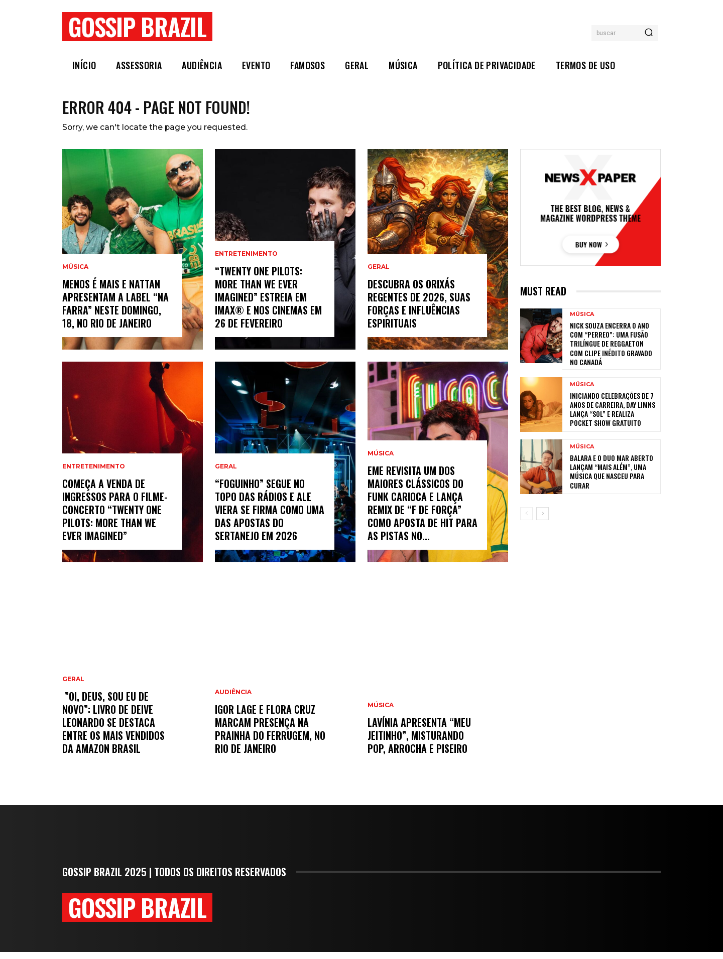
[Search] (648, 33)
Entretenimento (93, 473)
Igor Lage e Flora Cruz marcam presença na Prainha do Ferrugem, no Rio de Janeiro (270, 736)
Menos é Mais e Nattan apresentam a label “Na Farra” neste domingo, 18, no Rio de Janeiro (115, 310)
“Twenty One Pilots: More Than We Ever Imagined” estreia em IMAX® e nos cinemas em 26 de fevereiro (268, 304)
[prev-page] (526, 520)
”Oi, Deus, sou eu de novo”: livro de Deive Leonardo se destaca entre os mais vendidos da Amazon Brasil (113, 729)
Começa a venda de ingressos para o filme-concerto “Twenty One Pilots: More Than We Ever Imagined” (115, 516)
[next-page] (542, 520)
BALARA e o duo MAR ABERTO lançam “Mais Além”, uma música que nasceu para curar (611, 478)
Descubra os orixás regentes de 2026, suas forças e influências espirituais (419, 310)
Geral (73, 686)
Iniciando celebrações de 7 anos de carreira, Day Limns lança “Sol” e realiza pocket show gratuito (612, 416)
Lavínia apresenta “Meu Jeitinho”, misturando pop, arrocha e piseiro (419, 742)
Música (75, 274)
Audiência (233, 699)
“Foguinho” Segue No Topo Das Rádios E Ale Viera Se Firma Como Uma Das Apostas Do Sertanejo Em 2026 (269, 516)
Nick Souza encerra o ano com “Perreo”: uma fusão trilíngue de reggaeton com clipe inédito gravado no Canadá (611, 350)
